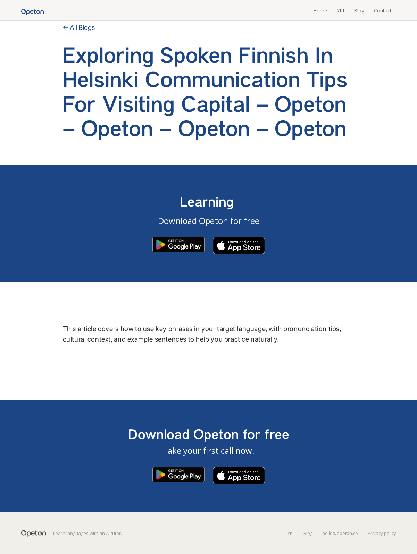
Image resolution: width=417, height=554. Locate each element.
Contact (383, 10)
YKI (340, 10)
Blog (359, 10)
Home (320, 10)
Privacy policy (382, 533)
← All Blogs (79, 27)
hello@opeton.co (340, 533)
